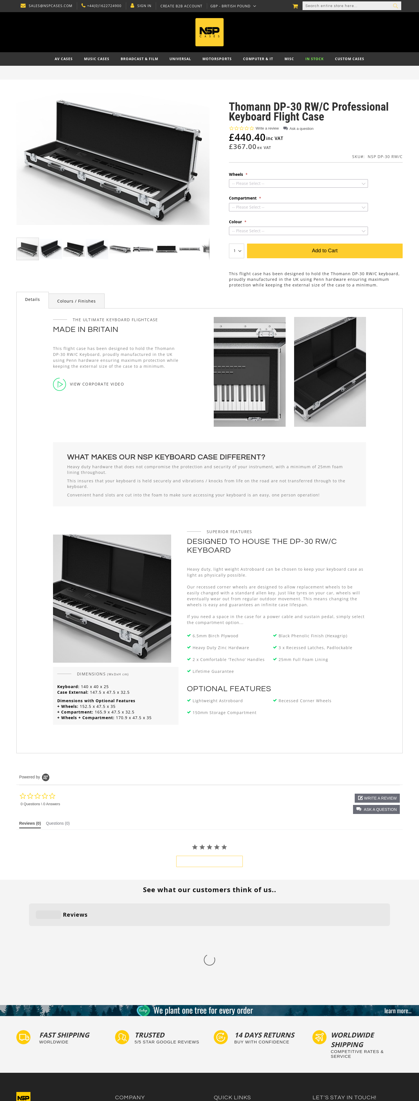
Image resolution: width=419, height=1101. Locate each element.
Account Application (133, 1049)
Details (32, 299)
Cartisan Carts (128, 1060)
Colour (236, 222)
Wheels (236, 174)
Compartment (243, 198)
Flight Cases (225, 1022)
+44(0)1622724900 (103, 6)
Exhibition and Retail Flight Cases (244, 1055)
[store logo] (209, 32)
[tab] (32, 300)
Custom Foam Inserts (233, 1028)
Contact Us (125, 1028)
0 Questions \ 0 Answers (40, 804)
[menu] (209, 59)
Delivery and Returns (134, 1038)
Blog (119, 1055)
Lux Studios (224, 1060)
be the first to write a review (209, 861)
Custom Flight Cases (232, 1044)
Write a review (267, 128)
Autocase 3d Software (234, 1065)
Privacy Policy (127, 1033)
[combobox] (352, 5)
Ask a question (302, 128)
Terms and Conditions (135, 1044)
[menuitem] (63, 59)
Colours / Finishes (76, 301)
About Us (123, 1022)
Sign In (143, 6)
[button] (232, 6)
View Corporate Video (88, 384)
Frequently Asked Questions (239, 1038)
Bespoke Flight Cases (233, 1049)
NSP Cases (124, 1065)
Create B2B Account (180, 6)
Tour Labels (224, 1033)
